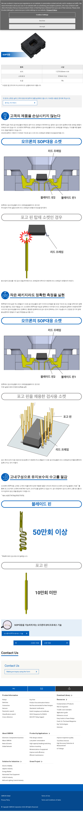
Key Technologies (62, 727)
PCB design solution (36, 741)
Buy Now (32, 702)
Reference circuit (62, 718)
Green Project (35, 764)
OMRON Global (5, 799)
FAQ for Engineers (62, 710)
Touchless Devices (63, 743)
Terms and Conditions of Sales (51, 803)
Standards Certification (37, 711)
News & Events (7, 746)
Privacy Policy (5, 803)
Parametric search (8, 714)
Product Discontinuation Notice (39, 705)
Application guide (62, 715)
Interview (60, 730)
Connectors (6, 708)
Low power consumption (37, 743)
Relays (4, 702)
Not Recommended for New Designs (41, 708)
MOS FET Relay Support (37, 720)
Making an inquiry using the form (18, 675)
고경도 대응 (35, 646)
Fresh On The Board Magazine (66, 724)
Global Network (7, 749)
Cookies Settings (42, 15)
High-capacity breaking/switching (40, 746)
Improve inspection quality (65, 741)
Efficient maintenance (36, 758)
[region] (41, 15)
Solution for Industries (10, 764)
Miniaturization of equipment (39, 752)
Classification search (9, 717)
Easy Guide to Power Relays (65, 721)
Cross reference (7, 720)
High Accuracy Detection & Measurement (65, 747)
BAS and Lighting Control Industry (12, 783)
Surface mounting (35, 749)
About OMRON (6, 743)
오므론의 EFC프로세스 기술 (13, 636)
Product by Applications (39, 736)
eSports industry (7, 771)
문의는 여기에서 (10, 106)
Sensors (5, 711)
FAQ (13, 691)
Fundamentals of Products (65, 707)
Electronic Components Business (13, 741)
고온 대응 (47, 646)
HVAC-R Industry (7, 780)
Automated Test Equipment (11, 777)
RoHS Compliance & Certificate (39, 714)
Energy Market (6, 774)
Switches (5, 705)
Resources (61, 702)
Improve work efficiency (37, 755)
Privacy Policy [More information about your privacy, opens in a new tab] (52, 10)
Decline (42, 21)
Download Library (63, 698)
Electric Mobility (7, 768)
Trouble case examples (64, 712)
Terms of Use (46, 799)
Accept (42, 26)
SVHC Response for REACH (38, 717)
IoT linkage (60, 751)
